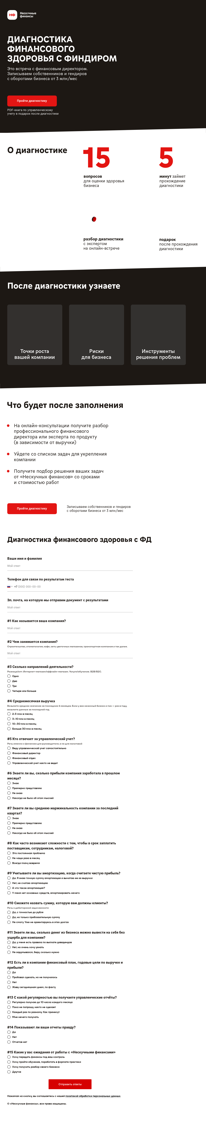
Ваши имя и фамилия (24, 558)
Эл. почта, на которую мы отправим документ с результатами (57, 600)
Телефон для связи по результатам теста (40, 579)
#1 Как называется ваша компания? (36, 620)
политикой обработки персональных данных (92, 1096)
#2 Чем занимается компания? (32, 641)
